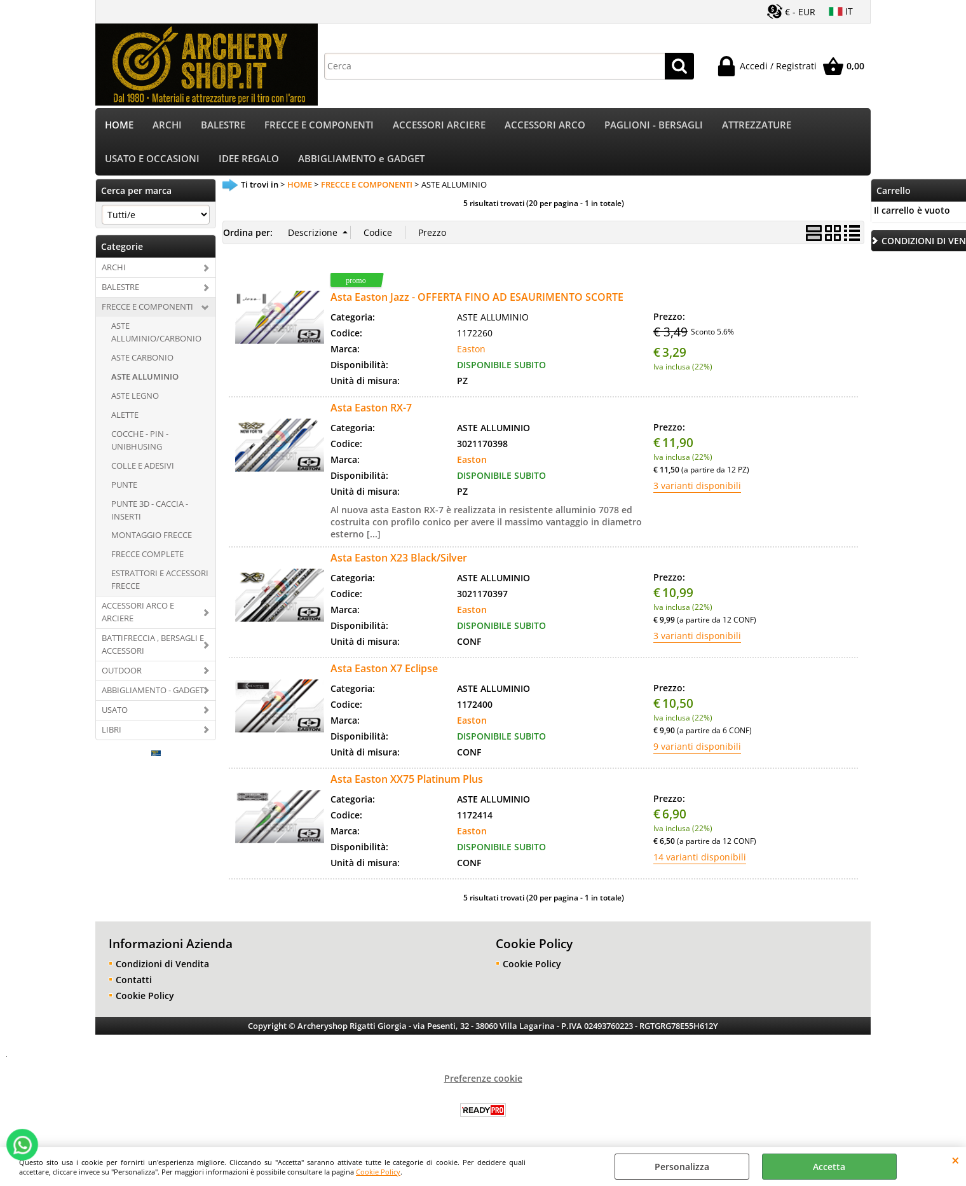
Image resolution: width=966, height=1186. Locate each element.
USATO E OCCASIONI (152, 158)
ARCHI (167, 125)
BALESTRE (223, 125)
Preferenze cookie (483, 1078)
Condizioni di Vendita (162, 964)
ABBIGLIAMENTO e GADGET (361, 158)
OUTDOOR (122, 670)
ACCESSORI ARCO (545, 125)
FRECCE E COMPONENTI (319, 125)
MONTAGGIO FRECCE (151, 535)
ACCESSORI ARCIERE (439, 125)
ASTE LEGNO (135, 395)
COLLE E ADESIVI (142, 465)
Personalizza (682, 1167)
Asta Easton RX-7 (371, 408)
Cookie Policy (378, 1171)
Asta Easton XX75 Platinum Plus (406, 779)
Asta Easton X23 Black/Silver (398, 558)
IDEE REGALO (249, 158)
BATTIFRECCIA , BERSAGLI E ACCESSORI (153, 644)
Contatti (134, 980)
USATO (115, 709)
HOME (119, 125)
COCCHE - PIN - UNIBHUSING (139, 440)
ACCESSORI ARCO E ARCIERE (138, 612)
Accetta (829, 1167)
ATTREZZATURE (756, 125)
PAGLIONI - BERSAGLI (653, 125)
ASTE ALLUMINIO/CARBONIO (156, 332)
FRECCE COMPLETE (147, 554)
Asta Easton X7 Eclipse (384, 668)
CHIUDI (955, 1160)
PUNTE (124, 484)
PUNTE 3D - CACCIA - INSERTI (149, 510)
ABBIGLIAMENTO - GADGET (153, 690)
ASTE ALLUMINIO (145, 376)
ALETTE (125, 414)
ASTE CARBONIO (142, 357)
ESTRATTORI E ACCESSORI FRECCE (159, 579)
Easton (471, 349)
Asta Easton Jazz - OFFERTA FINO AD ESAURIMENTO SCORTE (476, 297)
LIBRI (111, 729)
